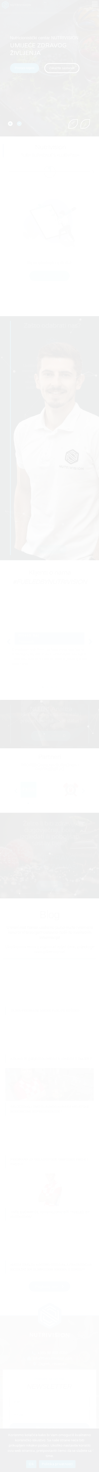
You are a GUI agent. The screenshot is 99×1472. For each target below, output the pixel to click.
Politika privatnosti (57, 1464)
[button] (61, 68)
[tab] (10, 123)
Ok (31, 1464)
